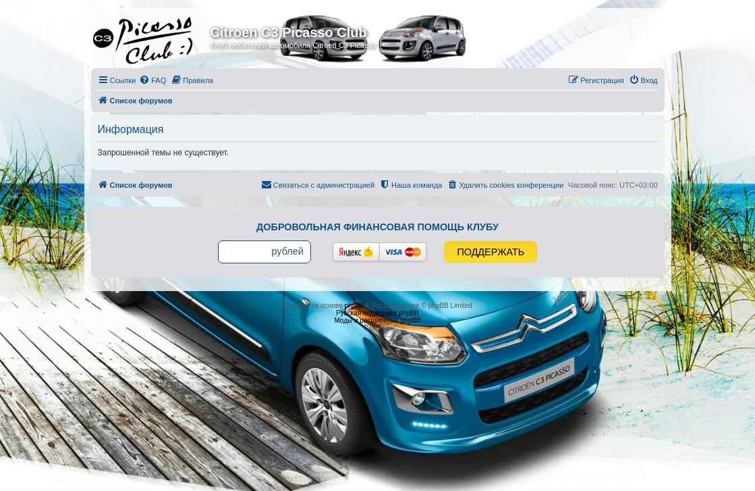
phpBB (355, 305)
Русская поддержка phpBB (377, 313)
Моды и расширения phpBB (377, 320)
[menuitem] (152, 80)
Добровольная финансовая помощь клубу (377, 227)
